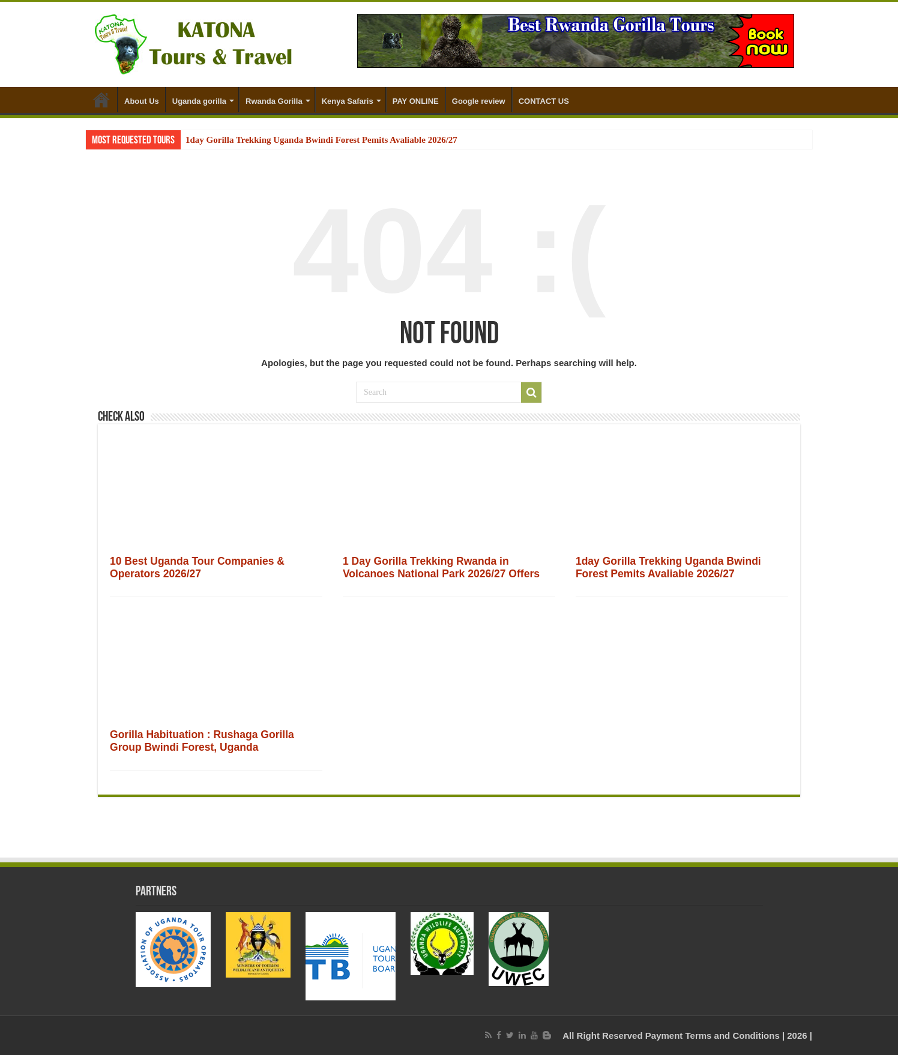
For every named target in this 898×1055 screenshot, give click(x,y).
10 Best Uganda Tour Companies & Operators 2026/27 (197, 567)
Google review (478, 101)
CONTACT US (544, 101)
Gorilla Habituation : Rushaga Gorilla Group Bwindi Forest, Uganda (202, 741)
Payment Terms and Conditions (712, 1035)
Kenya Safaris (347, 101)
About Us (141, 101)
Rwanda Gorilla (274, 101)
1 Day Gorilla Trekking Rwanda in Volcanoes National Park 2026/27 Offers (441, 567)
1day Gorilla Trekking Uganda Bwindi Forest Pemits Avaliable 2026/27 (321, 140)
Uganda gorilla (199, 101)
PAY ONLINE (416, 101)
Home (101, 99)
